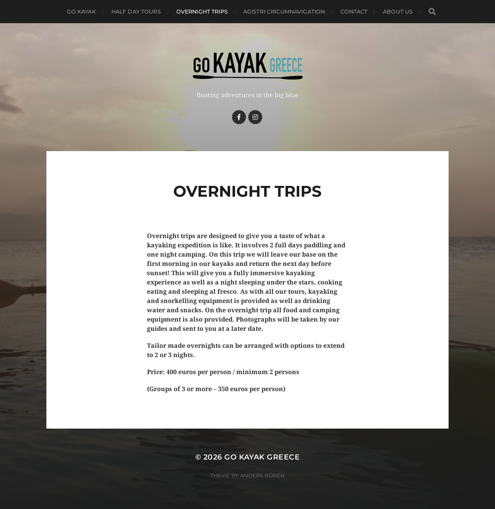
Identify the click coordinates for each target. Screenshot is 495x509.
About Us (398, 11)
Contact (353, 11)
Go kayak (81, 11)
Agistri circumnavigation (284, 11)
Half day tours (136, 11)
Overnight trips (202, 11)
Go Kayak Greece (262, 457)
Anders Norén (262, 475)
